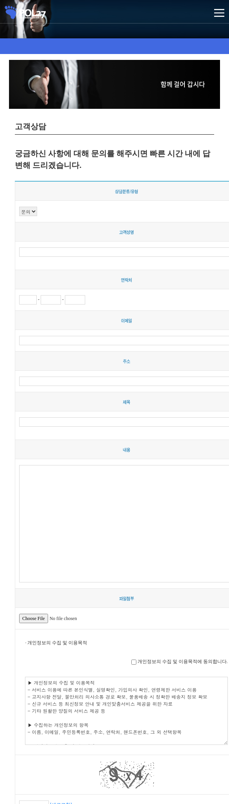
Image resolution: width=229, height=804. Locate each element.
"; (28, 211)
